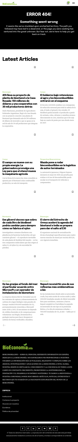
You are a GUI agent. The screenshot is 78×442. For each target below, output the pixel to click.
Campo (42, 92)
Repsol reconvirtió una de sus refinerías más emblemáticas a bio (57, 287)
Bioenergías (6, 92)
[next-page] (74, 325)
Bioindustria (6, 217)
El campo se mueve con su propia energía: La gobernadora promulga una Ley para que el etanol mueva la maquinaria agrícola (19, 168)
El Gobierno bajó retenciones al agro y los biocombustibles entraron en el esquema (56, 98)
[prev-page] (4, 325)
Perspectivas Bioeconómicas (50, 159)
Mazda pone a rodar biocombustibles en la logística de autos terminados (58, 165)
